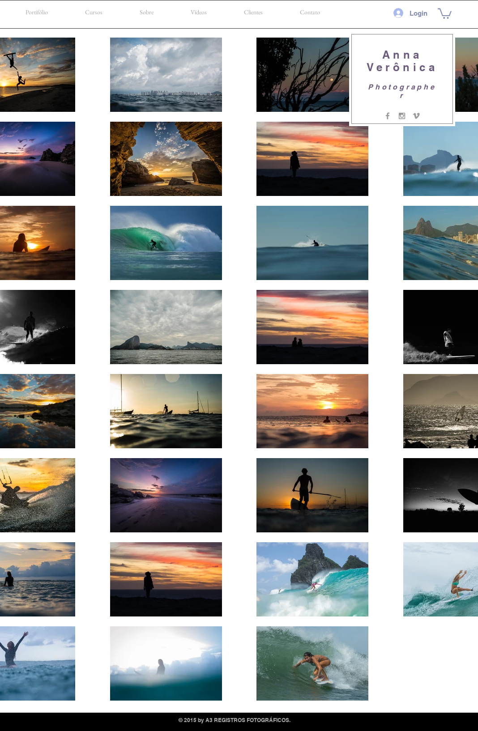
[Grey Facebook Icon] (387, 115)
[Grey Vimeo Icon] (416, 115)
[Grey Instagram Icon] (401, 115)
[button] (445, 13)
